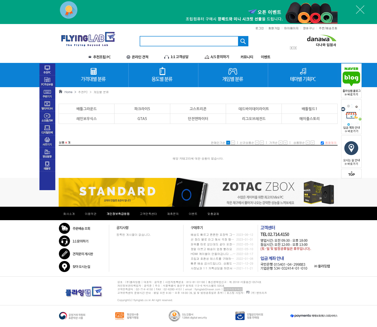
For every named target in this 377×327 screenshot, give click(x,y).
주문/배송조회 (328, 28)
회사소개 (69, 214)
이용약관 (90, 214)
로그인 (259, 28)
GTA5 (142, 119)
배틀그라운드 (86, 109)
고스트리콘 (198, 109)
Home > (69, 92)
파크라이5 (142, 109)
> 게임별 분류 (98, 92)
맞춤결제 (213, 214)
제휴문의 (173, 214)
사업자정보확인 (233, 289)
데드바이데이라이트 (254, 109)
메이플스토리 (309, 119)
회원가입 (274, 28)
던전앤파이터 (198, 119)
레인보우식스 (86, 119)
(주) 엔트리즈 (256, 293)
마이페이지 (291, 28)
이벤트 (193, 214)
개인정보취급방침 (118, 214)
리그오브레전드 (254, 119)
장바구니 (308, 28)
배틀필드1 (310, 109)
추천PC (82, 92)
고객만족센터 (148, 214)
